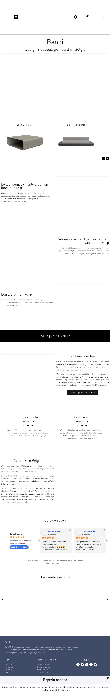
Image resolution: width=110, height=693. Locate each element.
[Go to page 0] (71, 555)
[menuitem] (102, 17)
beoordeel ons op (19, 547)
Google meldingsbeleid (55, 563)
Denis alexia (81, 531)
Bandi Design (16, 534)
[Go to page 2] (74, 555)
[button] (16, 17)
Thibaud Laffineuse (50, 531)
